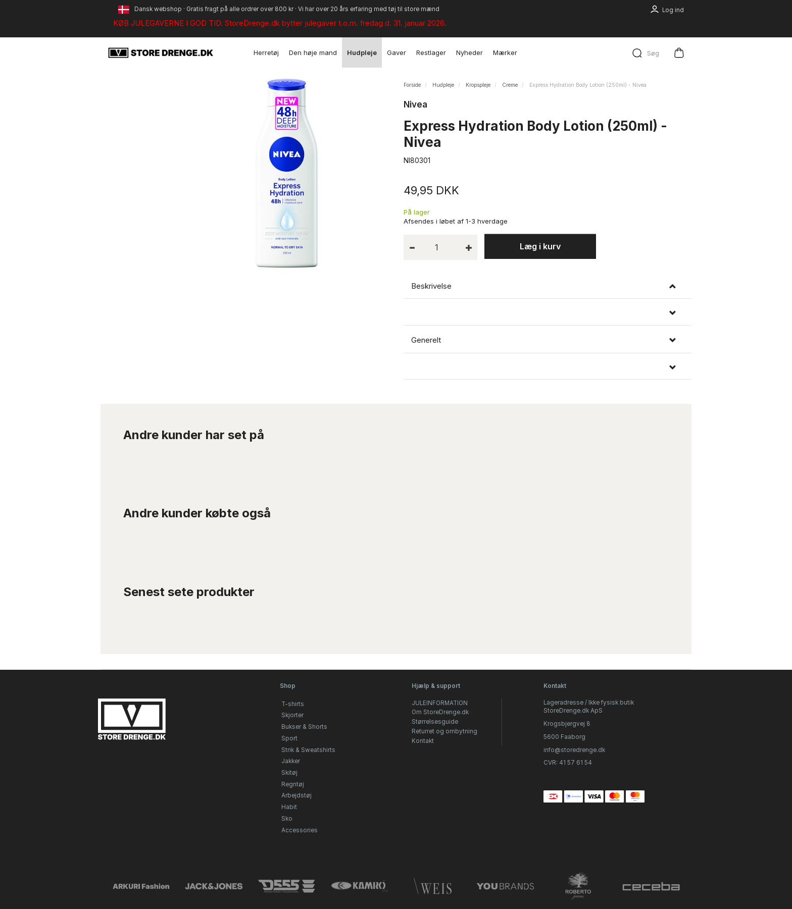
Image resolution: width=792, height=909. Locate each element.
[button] (547, 313)
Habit (289, 807)
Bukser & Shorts (304, 726)
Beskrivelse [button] (431, 286)
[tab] (547, 286)
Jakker (290, 761)
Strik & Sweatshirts (308, 750)
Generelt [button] (426, 340)
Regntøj (292, 784)
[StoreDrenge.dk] (161, 52)
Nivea (415, 104)
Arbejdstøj (296, 795)
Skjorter (292, 715)
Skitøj (289, 772)
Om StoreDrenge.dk (440, 712)
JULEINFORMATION (440, 703)
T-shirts (292, 704)
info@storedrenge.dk (574, 750)
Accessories (299, 830)
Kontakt (423, 740)
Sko (286, 818)
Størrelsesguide (435, 721)
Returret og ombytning (444, 731)
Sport (289, 738)
